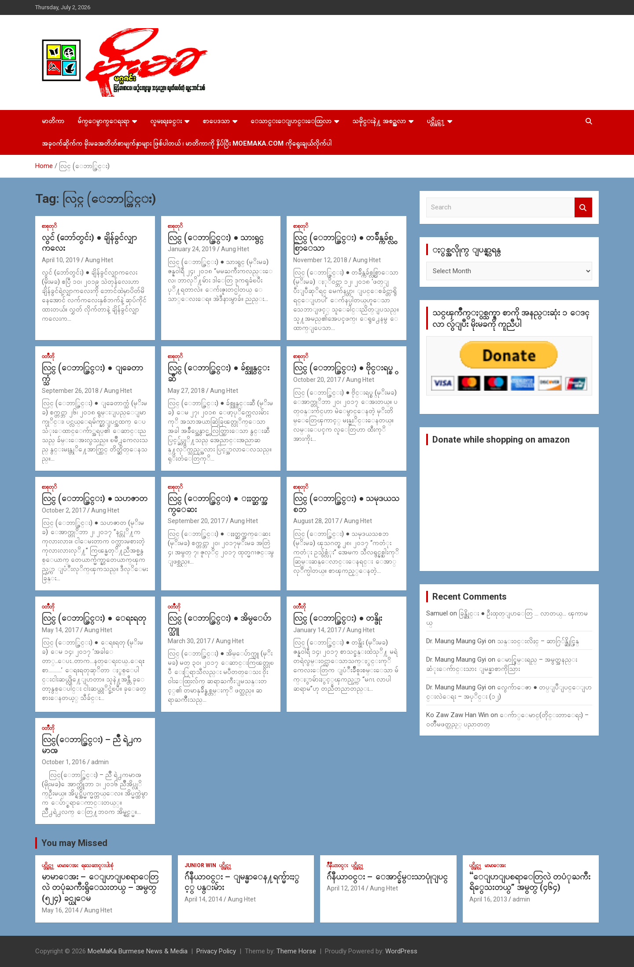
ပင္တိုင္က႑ (436, 121)
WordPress (401, 951)
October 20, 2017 (317, 379)
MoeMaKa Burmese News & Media (138, 951)
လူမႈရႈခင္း (166, 121)
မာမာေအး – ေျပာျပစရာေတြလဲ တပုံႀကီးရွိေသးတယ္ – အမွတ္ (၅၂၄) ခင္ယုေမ (100, 887)
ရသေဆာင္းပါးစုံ (97, 865)
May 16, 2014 (60, 910)
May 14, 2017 (60, 630)
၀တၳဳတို (48, 356)
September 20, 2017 (196, 520)
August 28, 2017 (316, 520)
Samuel (437, 613)
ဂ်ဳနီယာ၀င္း (337, 865)
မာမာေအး (67, 865)
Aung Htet (99, 260)
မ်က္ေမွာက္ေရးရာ (103, 121)
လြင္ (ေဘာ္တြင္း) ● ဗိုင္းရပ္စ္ (343, 368)
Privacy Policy (216, 951)
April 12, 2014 (346, 888)
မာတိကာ (53, 121)
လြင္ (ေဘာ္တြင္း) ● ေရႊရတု (94, 618)
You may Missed (74, 843)
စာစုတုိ (49, 226)
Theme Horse (296, 951)
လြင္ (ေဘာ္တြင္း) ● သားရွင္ (216, 237)
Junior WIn (200, 865)
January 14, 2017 (317, 630)
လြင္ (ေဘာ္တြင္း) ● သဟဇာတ (94, 498)
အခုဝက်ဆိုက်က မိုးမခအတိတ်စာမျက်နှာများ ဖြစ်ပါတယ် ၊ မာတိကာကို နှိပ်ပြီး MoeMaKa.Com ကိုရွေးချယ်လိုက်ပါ (187, 143)
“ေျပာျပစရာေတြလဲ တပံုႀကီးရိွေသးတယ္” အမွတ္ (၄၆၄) (529, 882)
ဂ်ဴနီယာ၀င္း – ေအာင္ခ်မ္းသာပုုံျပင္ (387, 877)
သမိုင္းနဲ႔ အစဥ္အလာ (379, 121)
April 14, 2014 (203, 899)
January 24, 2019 (192, 249)
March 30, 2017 (189, 641)
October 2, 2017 (64, 510)
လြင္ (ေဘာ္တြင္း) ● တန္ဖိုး (337, 618)
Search (583, 207)
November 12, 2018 (320, 260)
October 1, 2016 (64, 762)
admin (100, 762)
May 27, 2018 (186, 390)
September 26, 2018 (70, 390)
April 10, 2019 (61, 260)
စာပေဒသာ (216, 121)
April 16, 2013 (488, 899)
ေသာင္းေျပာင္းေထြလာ (291, 121)
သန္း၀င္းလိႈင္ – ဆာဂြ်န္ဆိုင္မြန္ (538, 641)
